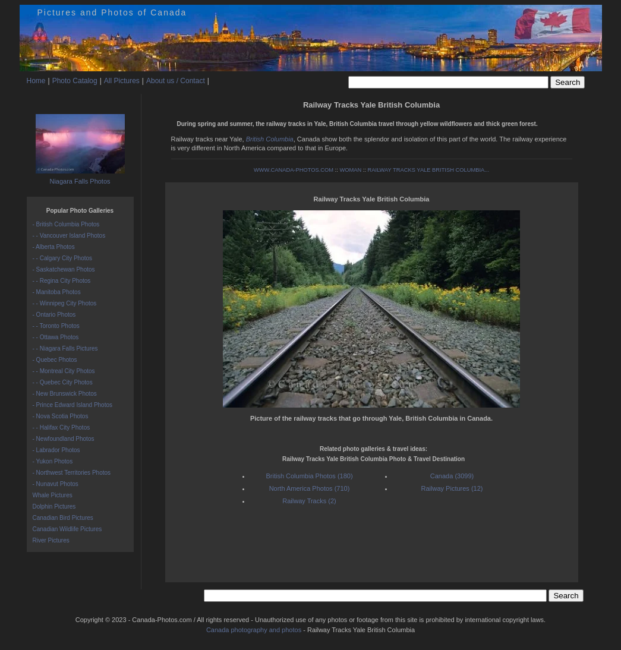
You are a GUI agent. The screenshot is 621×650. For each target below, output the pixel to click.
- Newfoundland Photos (63, 439)
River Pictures (51, 540)
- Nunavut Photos (55, 484)
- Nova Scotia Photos (61, 416)
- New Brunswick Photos (65, 393)
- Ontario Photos (54, 314)
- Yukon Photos (53, 461)
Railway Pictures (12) (452, 488)
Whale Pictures (52, 495)
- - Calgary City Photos (63, 258)
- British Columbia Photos (66, 224)
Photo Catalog (74, 81)
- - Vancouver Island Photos (69, 235)
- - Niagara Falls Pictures (65, 348)
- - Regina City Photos (62, 280)
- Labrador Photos (56, 450)
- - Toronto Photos (56, 326)
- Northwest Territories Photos (72, 472)
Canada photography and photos (253, 629)
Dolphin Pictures (54, 506)
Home (36, 81)
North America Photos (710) (309, 488)
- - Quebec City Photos (63, 382)
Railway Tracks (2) (309, 500)
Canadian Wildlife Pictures (67, 529)
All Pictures (122, 81)
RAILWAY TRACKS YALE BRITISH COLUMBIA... (428, 170)
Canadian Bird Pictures (63, 518)
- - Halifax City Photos (61, 427)
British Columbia (270, 139)
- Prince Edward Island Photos (73, 405)
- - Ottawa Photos (56, 337)
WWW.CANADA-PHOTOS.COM (293, 170)
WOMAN (350, 170)
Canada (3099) (452, 475)
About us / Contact (175, 81)
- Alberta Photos (54, 247)
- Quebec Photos (55, 359)
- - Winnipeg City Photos (65, 303)
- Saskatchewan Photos (64, 269)
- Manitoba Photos (57, 292)
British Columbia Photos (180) (309, 475)
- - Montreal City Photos (64, 371)
